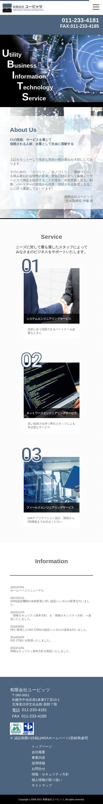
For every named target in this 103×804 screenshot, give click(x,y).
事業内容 (38, 758)
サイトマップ (42, 785)
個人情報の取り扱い (47, 780)
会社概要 (38, 752)
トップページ (42, 746)
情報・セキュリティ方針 (50, 774)
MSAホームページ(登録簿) (61, 738)
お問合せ (38, 769)
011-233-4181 (80, 20)
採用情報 (38, 763)
